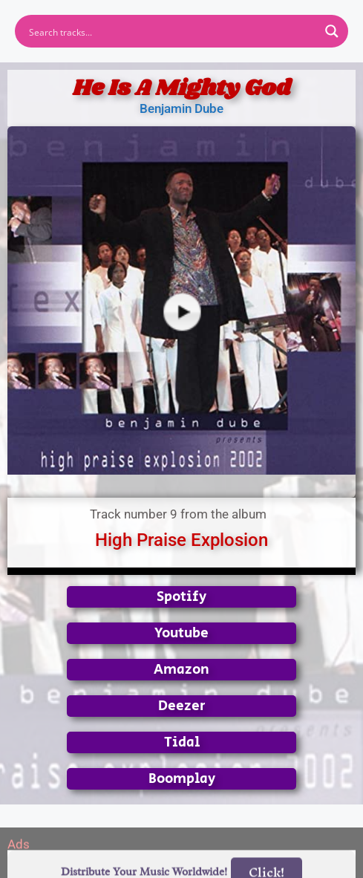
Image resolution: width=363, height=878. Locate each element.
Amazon (181, 670)
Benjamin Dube (181, 108)
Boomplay (181, 779)
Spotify (181, 597)
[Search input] (172, 31)
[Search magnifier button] (331, 31)
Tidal (182, 742)
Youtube (181, 633)
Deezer (182, 706)
